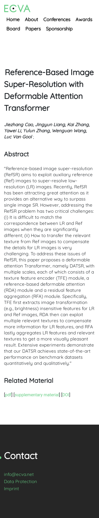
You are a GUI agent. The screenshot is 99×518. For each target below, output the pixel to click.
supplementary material (37, 394)
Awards (84, 19)
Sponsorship (59, 29)
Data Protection (20, 481)
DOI (65, 394)
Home (13, 19)
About (31, 19)
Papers (33, 29)
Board (13, 29)
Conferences (56, 19)
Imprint (11, 488)
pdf (8, 394)
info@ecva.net (19, 474)
